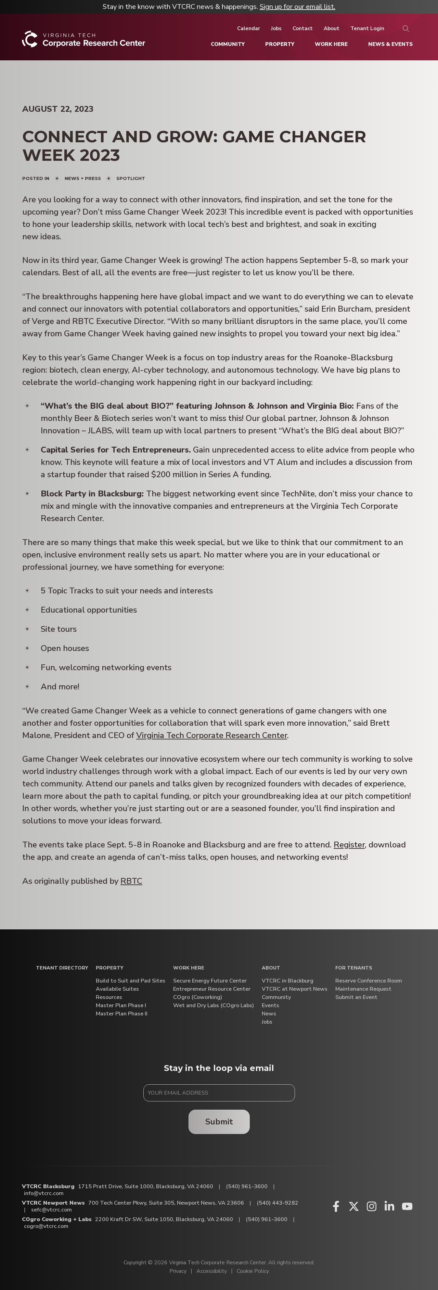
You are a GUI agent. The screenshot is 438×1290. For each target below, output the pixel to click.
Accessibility (211, 1271)
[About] (331, 28)
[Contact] (302, 28)
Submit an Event (356, 997)
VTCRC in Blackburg (287, 981)
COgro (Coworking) (197, 997)
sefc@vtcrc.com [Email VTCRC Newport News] (51, 1210)
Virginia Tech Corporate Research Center (211, 735)
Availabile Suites (117, 989)
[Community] (227, 44)
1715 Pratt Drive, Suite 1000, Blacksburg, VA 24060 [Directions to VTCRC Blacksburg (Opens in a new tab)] (145, 1186)
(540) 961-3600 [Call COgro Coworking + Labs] (266, 1219)
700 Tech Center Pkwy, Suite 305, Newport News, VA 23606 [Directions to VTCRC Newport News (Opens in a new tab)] (166, 1203)
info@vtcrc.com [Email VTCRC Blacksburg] (44, 1193)
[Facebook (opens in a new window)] (336, 1206)
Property (109, 968)
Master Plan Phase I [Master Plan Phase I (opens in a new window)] (121, 1005)
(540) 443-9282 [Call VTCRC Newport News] (277, 1203)
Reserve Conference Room (368, 981)
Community (276, 997)
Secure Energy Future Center (210, 981)
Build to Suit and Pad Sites (130, 981)
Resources (109, 997)
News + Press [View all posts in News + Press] (83, 178)
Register (349, 844)
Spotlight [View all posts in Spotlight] (130, 178)
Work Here (188, 968)
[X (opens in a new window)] (354, 1206)
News (269, 1014)
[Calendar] (249, 28)
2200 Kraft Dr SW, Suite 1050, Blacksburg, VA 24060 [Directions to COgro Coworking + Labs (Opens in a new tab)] (164, 1219)
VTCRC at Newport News (294, 989)
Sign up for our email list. (297, 6)
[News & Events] (390, 44)
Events (270, 1005)
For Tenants (353, 968)
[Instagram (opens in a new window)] (372, 1206)
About (271, 968)
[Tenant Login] (367, 28)
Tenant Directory (62, 968)
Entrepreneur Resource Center (211, 989)
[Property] (280, 44)
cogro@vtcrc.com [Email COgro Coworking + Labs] (46, 1226)
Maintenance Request (363, 989)
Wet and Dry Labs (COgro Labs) (213, 1005)
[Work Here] (331, 44)
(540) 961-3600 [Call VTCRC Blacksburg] (247, 1186)
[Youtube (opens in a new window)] (407, 1206)
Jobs (267, 1022)
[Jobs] (276, 28)
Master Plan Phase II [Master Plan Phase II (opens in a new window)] (121, 1014)
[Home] (83, 42)
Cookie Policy (253, 1271)
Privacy (177, 1271)
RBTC (131, 881)
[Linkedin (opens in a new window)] (389, 1206)
